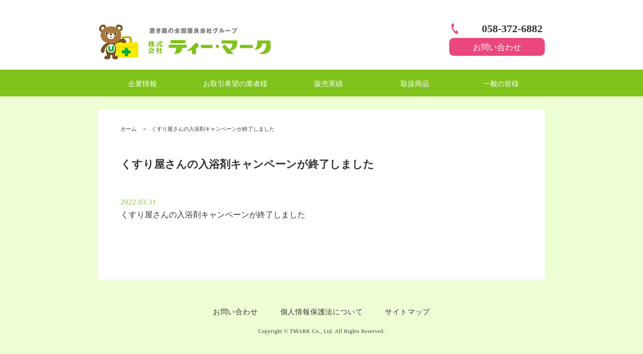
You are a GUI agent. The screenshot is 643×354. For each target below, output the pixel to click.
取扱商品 (415, 83)
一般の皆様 (501, 83)
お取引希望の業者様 (235, 83)
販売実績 (328, 83)
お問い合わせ (497, 47)
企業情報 (142, 83)
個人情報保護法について (321, 312)
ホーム (129, 129)
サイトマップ (407, 312)
